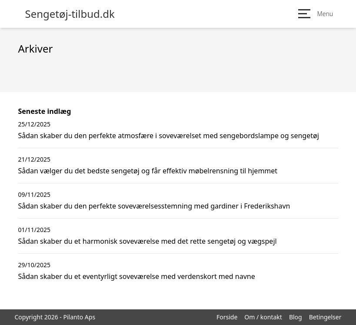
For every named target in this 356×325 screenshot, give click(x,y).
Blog (295, 317)
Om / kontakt (263, 317)
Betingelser (325, 317)
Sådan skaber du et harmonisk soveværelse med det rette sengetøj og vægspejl (147, 241)
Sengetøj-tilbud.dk (70, 14)
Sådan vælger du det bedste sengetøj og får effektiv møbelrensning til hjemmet (148, 171)
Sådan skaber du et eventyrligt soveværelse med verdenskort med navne (136, 276)
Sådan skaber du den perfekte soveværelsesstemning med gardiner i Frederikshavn (154, 206)
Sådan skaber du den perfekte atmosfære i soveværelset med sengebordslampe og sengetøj (168, 135)
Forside (226, 317)
